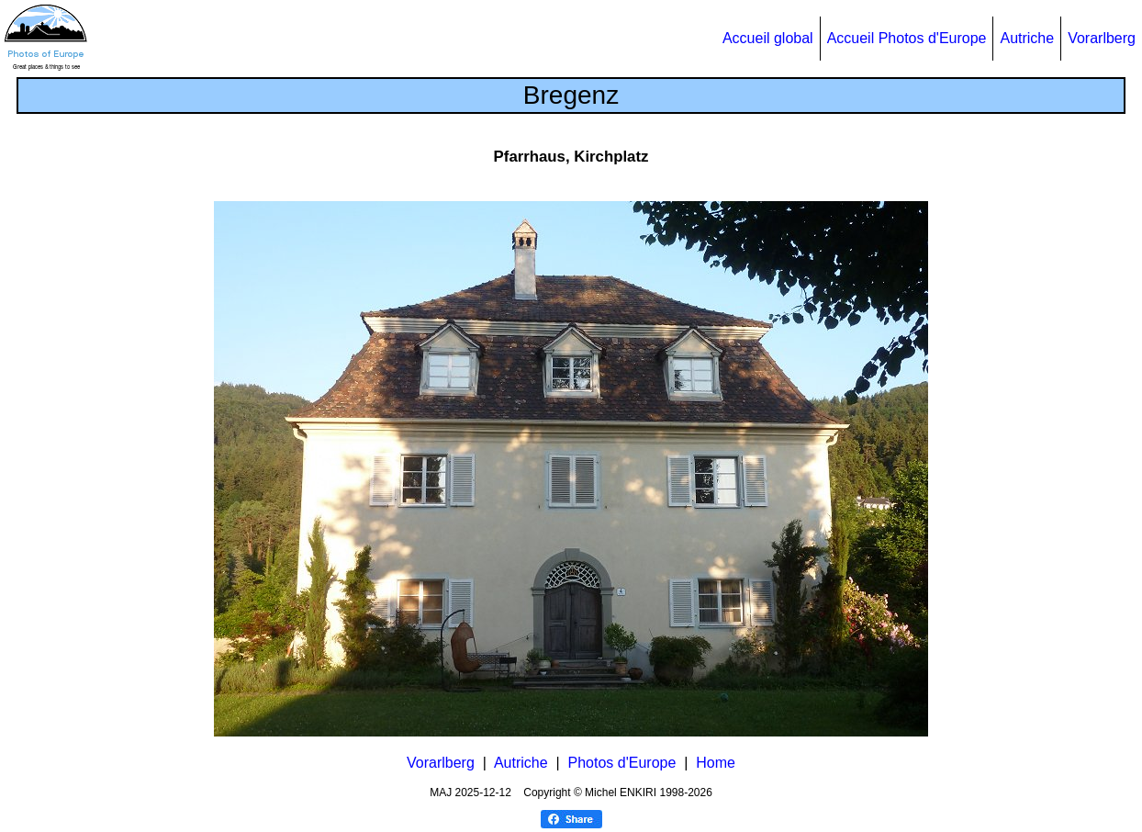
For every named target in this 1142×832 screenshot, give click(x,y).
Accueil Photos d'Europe (907, 38)
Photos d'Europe (622, 762)
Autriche (1027, 38)
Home (715, 762)
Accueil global (767, 38)
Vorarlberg (1102, 38)
